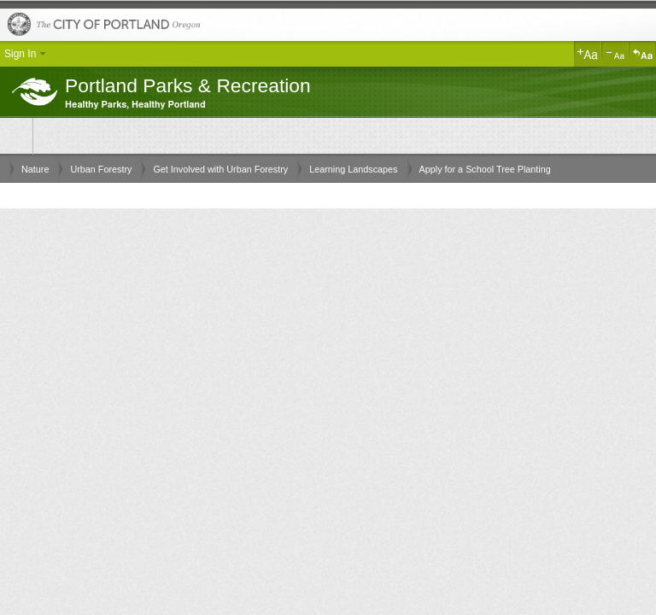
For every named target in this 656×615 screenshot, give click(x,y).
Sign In (20, 54)
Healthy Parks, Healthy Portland (135, 104)
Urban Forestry (101, 169)
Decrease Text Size (615, 54)
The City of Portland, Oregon (328, 25)
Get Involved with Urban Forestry (220, 169)
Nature (35, 169)
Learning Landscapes (353, 169)
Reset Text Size (642, 54)
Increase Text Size (587, 54)
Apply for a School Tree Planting (485, 169)
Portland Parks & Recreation (188, 85)
